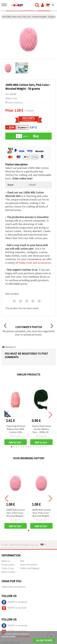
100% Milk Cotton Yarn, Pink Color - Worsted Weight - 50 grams (15, 513)
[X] (3, 634)
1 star (14, 301)
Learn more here (22, 636)
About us (6, 560)
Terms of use (8, 568)
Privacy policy (8, 564)
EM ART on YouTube (14, 608)
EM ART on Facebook (14, 602)
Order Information (28, 564)
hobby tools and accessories (35, 262)
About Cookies (8, 571)
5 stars (39, 301)
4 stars (33, 301)
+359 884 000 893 (43, 11)
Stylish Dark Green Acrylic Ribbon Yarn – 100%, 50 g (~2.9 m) (41, 429)
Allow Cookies (44, 640)
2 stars (21, 301)
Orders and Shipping (29, 568)
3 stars (27, 301)
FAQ (22, 560)
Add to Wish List (14, 102)
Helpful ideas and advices (14, 586)
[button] (11, 446)
